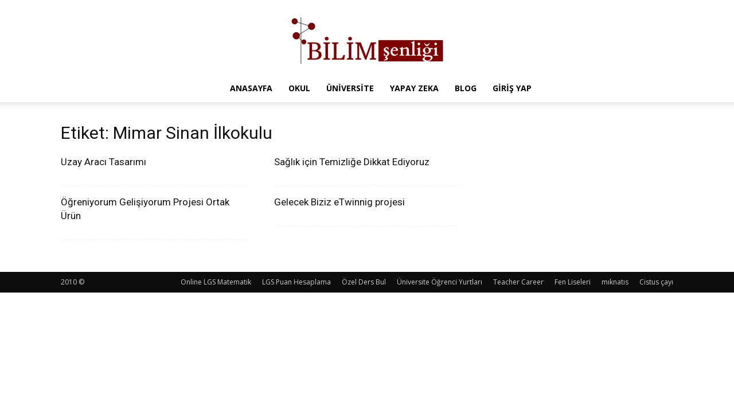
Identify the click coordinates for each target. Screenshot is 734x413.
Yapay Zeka (414, 88)
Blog (466, 88)
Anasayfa (251, 88)
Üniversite (350, 88)
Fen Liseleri (573, 282)
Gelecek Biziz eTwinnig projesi (339, 202)
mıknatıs (615, 282)
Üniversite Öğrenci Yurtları (439, 282)
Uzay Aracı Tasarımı (103, 161)
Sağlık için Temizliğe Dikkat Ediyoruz (352, 161)
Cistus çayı (656, 282)
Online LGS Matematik (216, 282)
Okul (299, 88)
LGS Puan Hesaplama (296, 282)
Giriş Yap (512, 88)
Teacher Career (518, 282)
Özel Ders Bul (364, 282)
